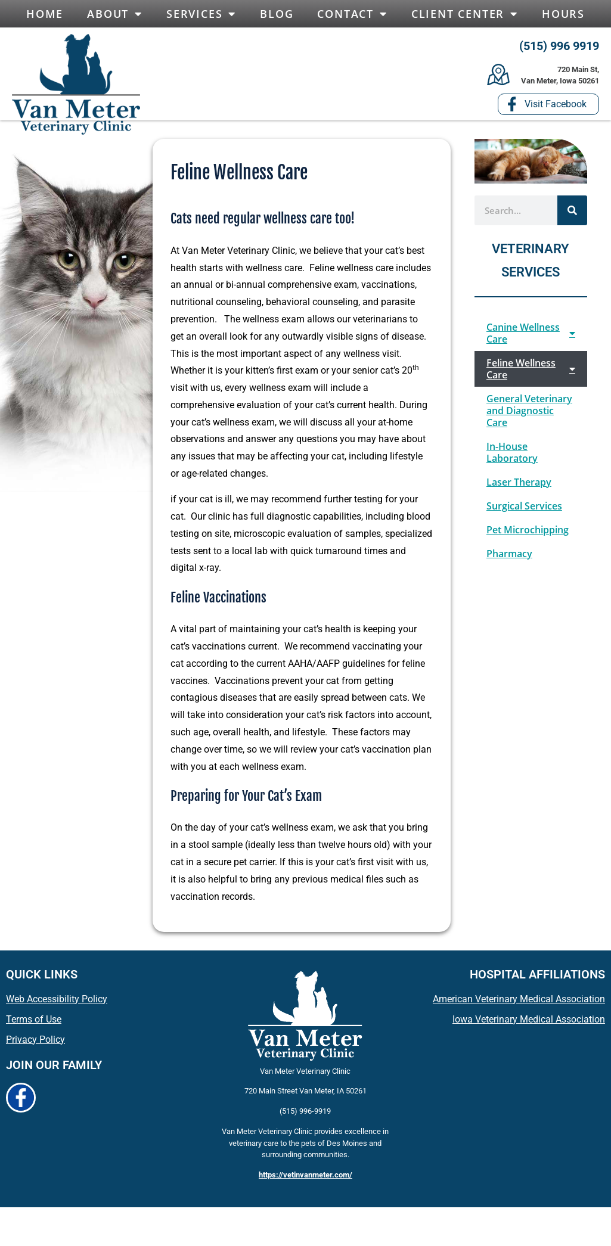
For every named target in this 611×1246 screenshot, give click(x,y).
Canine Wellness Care (530, 337)
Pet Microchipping (527, 533)
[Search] (572, 214)
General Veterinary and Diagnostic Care (529, 414)
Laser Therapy (518, 486)
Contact (352, 13)
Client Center (464, 13)
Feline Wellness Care (530, 373)
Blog (276, 14)
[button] (65, 76)
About (114, 13)
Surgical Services (524, 510)
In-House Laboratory (512, 456)
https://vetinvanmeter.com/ (305, 1179)
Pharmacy (509, 557)
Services (201, 13)
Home (44, 14)
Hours (563, 14)
